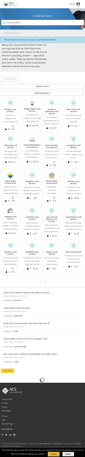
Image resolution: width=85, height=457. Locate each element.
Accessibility (6, 411)
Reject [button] (68, 454)
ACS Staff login (7, 424)
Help (3, 420)
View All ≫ (8, 370)
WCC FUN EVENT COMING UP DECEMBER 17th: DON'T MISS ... (31, 354)
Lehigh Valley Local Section (14, 327)
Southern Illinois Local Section (15, 311)
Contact (5, 416)
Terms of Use (7, 399)
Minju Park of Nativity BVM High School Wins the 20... (27, 323)
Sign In (72, 4)
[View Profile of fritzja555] (17, 300)
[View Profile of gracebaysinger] (20, 346)
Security (5, 403)
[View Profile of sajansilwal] (18, 315)
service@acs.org (44, 444)
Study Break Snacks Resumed (16, 308)
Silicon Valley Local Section (14, 342)
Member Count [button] (42, 86)
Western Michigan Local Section (15, 296)
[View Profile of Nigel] (16, 331)
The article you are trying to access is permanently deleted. (30, 39)
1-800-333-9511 (57, 444)
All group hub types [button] (42, 93)
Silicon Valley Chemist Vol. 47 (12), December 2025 (25, 338)
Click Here (76, 450)
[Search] (42, 22)
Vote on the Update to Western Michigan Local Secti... (27, 292)
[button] (54, 454)
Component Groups (11, 33)
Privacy (4, 407)
